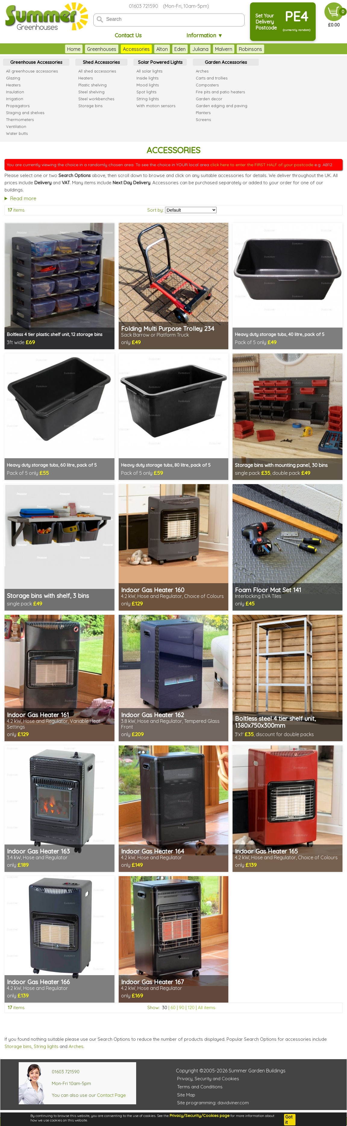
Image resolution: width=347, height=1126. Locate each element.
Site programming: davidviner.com (213, 1103)
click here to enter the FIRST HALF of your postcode (261, 164)
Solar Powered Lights (160, 62)
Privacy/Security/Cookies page (200, 1115)
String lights (46, 1046)
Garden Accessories (226, 62)
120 (191, 1007)
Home (73, 49)
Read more (23, 198)
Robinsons (250, 49)
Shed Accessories (101, 62)
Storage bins (18, 1046)
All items (206, 1007)
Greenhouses (101, 49)
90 (181, 1007)
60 (173, 1007)
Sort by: (155, 210)
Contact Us (128, 35)
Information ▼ (204, 35)
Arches (76, 1046)
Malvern (223, 49)
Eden (180, 49)
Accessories (136, 49)
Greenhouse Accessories (36, 62)
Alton (162, 49)
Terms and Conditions (200, 1087)
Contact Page (111, 1095)
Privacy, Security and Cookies (208, 1078)
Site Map (186, 1095)
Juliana (200, 49)
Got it (288, 1119)
